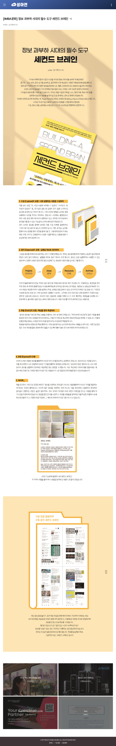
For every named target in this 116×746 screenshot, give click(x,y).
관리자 (51, 743)
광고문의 (64, 743)
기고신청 (57, 743)
